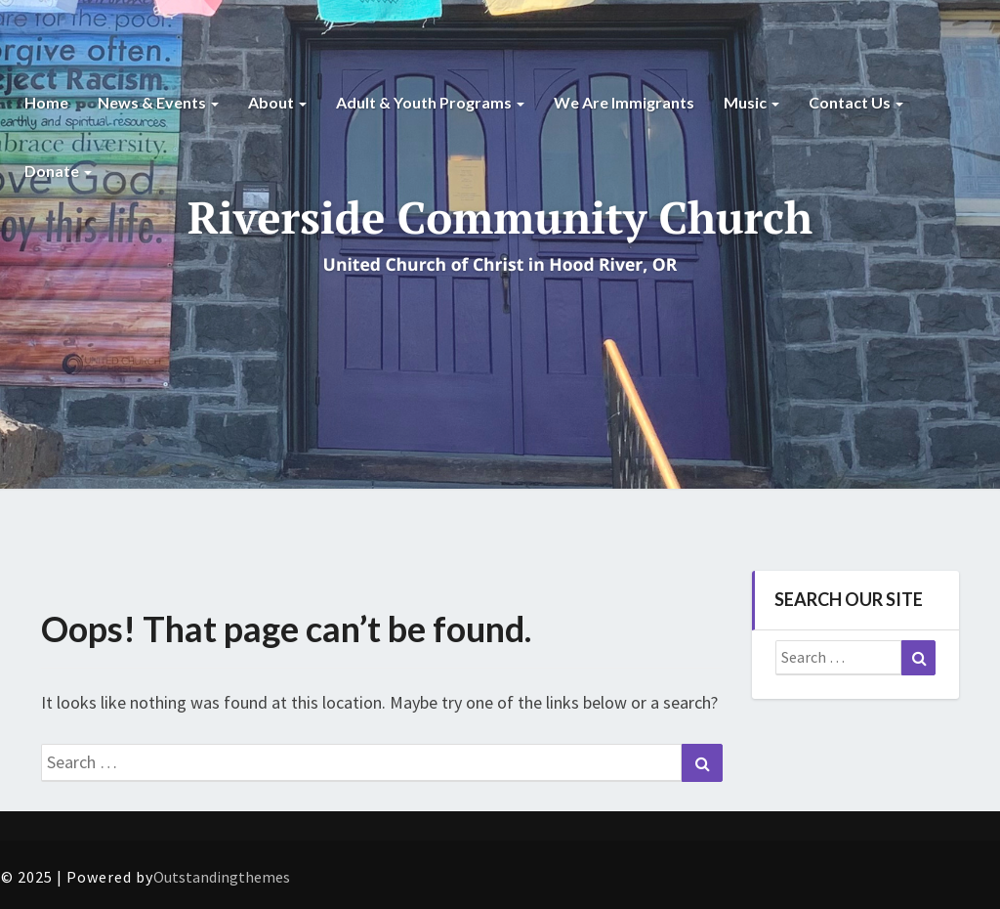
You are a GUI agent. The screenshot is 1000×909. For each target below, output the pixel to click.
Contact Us (856, 102)
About (277, 102)
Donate (58, 170)
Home (46, 102)
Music (751, 102)
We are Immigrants (624, 102)
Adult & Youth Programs (430, 102)
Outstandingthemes (221, 877)
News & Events (158, 102)
